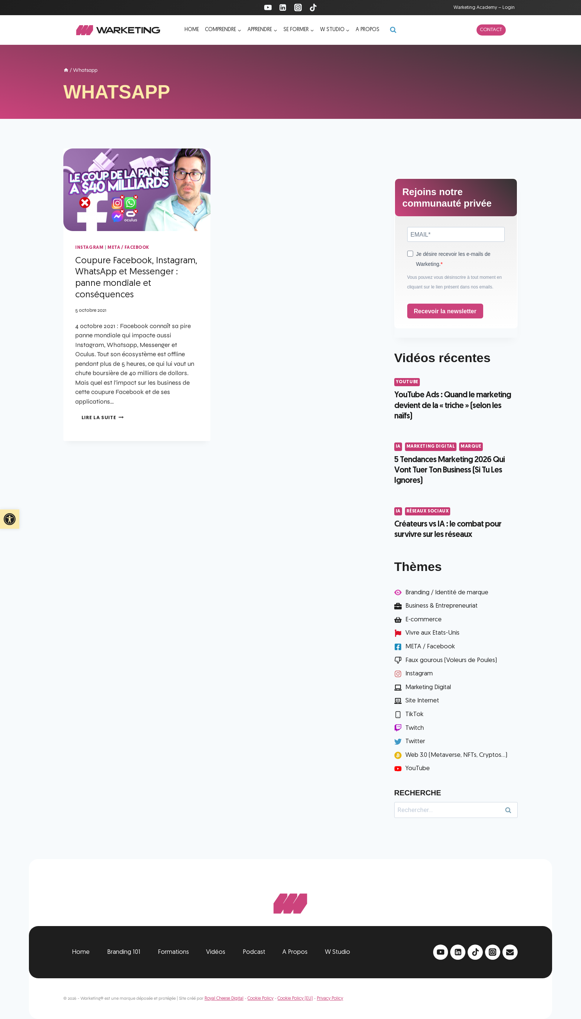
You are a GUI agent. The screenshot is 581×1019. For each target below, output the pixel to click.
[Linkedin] (282, 7)
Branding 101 (123, 952)
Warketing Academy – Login (484, 7)
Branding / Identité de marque (446, 592)
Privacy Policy (330, 998)
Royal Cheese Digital (224, 998)
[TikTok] (313, 7)
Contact (491, 29)
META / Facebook (128, 247)
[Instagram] (298, 7)
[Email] (510, 952)
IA (398, 446)
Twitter (415, 741)
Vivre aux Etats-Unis (432, 633)
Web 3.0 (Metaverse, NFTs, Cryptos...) (456, 755)
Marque (471, 446)
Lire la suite (103, 417)
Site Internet (422, 701)
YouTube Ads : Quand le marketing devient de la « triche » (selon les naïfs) (452, 406)
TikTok (414, 714)
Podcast (254, 952)
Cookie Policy (260, 998)
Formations (173, 952)
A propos (367, 30)
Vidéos (215, 952)
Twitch (414, 728)
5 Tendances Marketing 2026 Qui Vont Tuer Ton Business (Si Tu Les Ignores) (449, 470)
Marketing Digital (430, 446)
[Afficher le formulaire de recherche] (393, 30)
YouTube (407, 382)
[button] (9, 519)
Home (192, 30)
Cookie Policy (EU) (295, 998)
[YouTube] (267, 7)
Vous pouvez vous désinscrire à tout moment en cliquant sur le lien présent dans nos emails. (454, 282)
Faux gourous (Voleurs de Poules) (451, 660)
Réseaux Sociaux (427, 511)
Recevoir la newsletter (445, 311)
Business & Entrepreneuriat (441, 606)
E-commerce (423, 620)
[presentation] (136, 189)
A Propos (295, 952)
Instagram (89, 247)
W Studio (337, 952)
